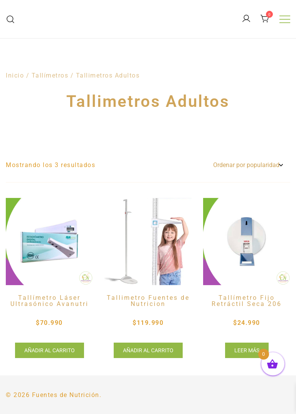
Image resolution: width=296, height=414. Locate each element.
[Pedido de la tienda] (247, 165)
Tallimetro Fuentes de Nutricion (148, 301)
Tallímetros (50, 75)
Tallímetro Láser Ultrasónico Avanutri (49, 301)
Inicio (15, 75)
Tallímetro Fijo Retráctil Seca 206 (247, 301)
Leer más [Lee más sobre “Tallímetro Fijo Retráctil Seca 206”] (246, 350)
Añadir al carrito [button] (49, 350)
